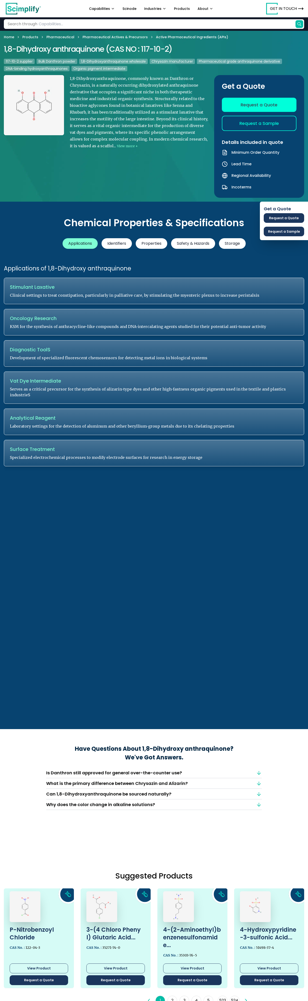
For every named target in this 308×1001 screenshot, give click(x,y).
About (205, 8)
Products (182, 8)
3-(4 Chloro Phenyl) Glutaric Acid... (113, 933)
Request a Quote (259, 105)
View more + (127, 146)
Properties (151, 243)
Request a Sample (259, 123)
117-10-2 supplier (19, 61)
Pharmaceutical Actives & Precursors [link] (115, 37)
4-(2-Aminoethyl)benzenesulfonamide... (192, 937)
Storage (232, 243)
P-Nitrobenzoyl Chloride (32, 933)
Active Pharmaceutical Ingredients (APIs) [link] (192, 37)
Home (9, 37)
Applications (80, 243)
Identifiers (116, 243)
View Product (39, 968)
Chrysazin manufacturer (172, 61)
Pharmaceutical (60, 37)
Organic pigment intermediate (99, 68)
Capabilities (102, 8)
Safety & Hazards (193, 243)
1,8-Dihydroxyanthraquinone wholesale (113, 61)
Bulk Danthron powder (56, 61)
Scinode (129, 8)
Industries (155, 8)
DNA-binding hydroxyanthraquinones (37, 68)
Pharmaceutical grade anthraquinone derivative (239, 61)
